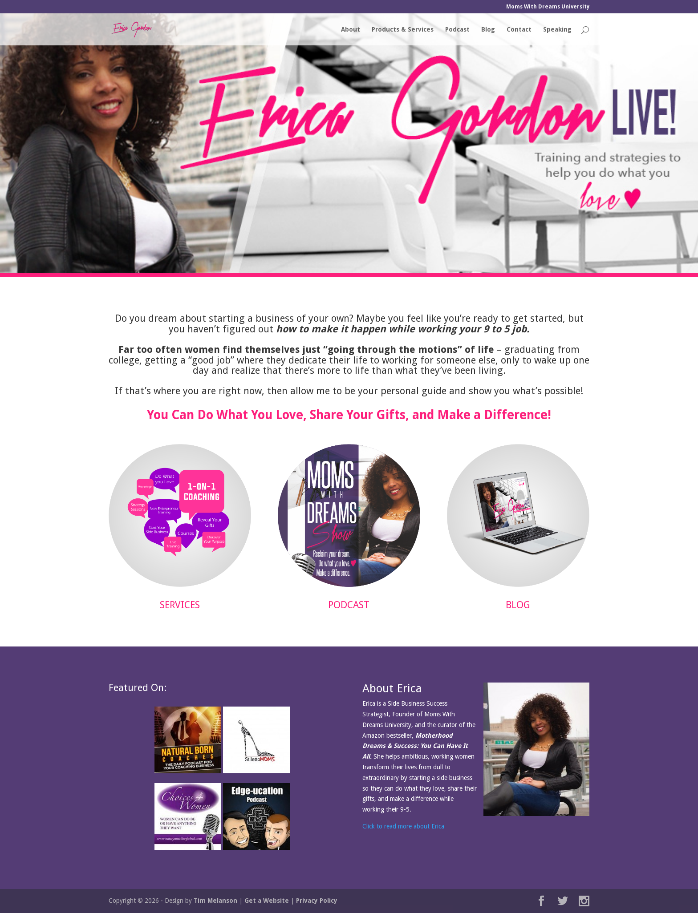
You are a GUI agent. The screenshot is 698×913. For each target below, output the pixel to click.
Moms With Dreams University (547, 7)
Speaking (557, 29)
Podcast (457, 29)
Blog (488, 29)
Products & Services (403, 29)
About (350, 29)
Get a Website (266, 900)
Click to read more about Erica (403, 826)
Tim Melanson (215, 900)
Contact (519, 29)
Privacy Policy (316, 900)
